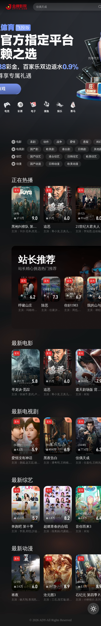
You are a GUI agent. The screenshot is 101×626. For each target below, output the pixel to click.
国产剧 (34, 149)
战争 (59, 141)
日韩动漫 (54, 163)
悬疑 (86, 141)
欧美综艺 (91, 156)
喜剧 (33, 141)
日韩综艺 (72, 156)
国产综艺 (35, 156)
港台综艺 (54, 156)
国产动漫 (35, 163)
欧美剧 (50, 149)
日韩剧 (82, 149)
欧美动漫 (72, 163)
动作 (46, 141)
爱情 (72, 141)
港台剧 (66, 149)
